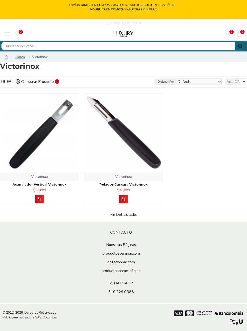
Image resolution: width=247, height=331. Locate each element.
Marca (20, 57)
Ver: (229, 82)
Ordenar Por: (166, 82)
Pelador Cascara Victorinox (123, 184)
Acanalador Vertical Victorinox (40, 184)
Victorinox (39, 176)
